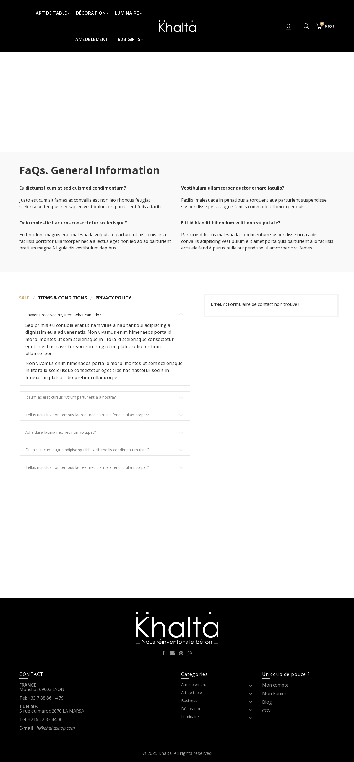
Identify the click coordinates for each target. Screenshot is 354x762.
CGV (266, 711)
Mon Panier (274, 693)
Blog (267, 702)
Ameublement (92, 39)
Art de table (51, 13)
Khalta (165, 753)
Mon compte (275, 685)
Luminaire (127, 13)
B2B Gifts (129, 39)
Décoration (91, 13)
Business (189, 700)
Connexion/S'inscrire (289, 26)
